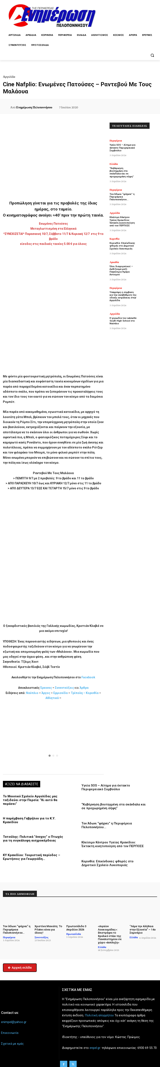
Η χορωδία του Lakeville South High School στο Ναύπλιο (123, 321)
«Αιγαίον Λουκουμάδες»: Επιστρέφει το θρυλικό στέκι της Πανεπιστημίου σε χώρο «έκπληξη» (109, 934)
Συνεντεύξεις (64, 687)
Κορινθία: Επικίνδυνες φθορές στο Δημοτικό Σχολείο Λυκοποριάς (107, 863)
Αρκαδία (114, 262)
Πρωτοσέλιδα (73, 934)
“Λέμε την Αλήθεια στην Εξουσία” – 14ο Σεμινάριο (143, 929)
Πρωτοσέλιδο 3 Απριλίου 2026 (76, 928)
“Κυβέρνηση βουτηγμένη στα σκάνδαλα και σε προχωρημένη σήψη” (113, 806)
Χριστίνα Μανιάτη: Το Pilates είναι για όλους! (48, 929)
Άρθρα (84, 687)
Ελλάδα (114, 164)
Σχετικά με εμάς (12, 1044)
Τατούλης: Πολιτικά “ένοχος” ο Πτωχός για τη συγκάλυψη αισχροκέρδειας (33, 838)
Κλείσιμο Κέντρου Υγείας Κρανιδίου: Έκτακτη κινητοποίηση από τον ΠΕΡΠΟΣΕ (112, 844)
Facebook (88, 677)
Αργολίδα (9, 76)
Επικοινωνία (9, 1032)
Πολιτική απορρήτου (99, 1015)
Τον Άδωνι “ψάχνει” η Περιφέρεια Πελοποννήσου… (122, 197)
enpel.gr (95, 1048)
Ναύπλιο (32, 693)
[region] (53, 736)
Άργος (46, 693)
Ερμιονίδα (60, 693)
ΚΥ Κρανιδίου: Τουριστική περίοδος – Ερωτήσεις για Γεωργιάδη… (31, 857)
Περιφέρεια (116, 140)
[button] (152, 55)
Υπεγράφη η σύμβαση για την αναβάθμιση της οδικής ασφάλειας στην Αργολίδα (123, 296)
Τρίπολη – (78, 693)
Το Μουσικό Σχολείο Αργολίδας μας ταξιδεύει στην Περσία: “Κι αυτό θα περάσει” (30, 800)
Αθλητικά (52, 698)
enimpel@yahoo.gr (13, 1022)
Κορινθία (92, 693)
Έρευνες (46, 687)
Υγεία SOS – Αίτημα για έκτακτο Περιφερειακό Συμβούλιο (105, 787)
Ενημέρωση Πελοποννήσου (34, 107)
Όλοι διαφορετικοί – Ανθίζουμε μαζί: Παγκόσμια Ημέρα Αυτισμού (121, 270)
